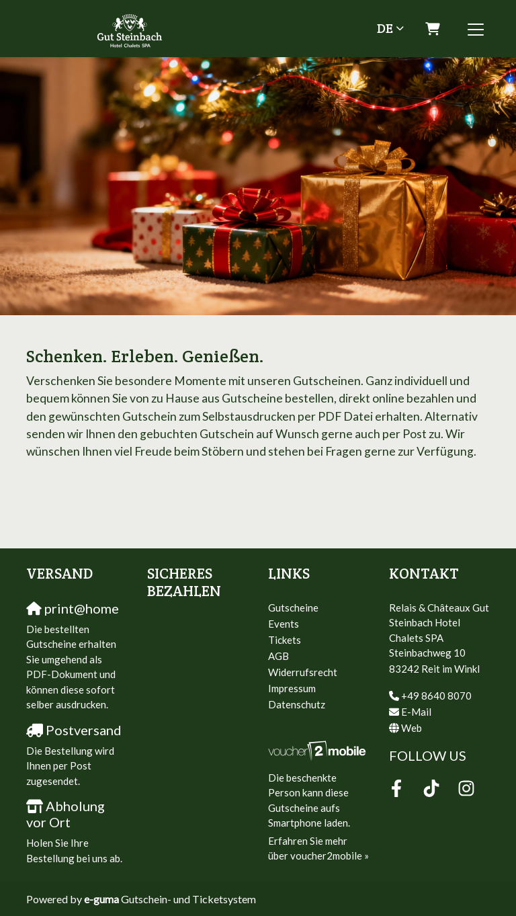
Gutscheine (293, 607)
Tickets (284, 640)
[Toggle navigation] (476, 29)
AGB (278, 656)
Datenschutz (296, 704)
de (385, 28)
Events (283, 624)
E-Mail (416, 712)
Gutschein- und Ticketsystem (170, 898)
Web (411, 728)
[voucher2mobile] (318, 750)
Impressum (292, 688)
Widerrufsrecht (302, 672)
